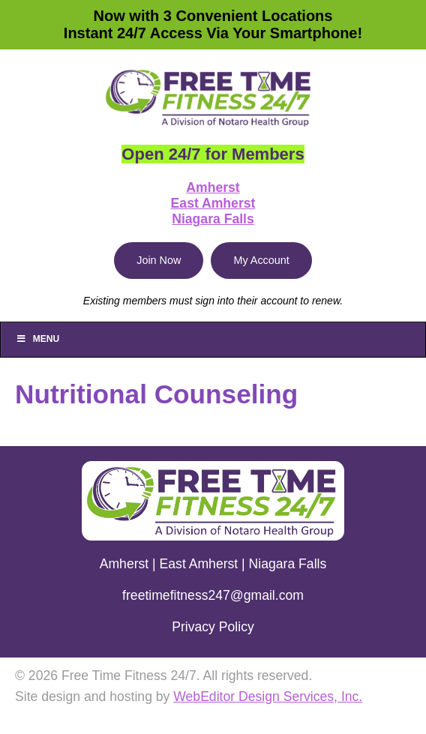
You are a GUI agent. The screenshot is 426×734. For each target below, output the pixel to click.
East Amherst (213, 203)
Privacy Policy (213, 626)
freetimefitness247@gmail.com (213, 595)
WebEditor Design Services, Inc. (267, 696)
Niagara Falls (213, 218)
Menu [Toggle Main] (37, 339)
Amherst (212, 187)
